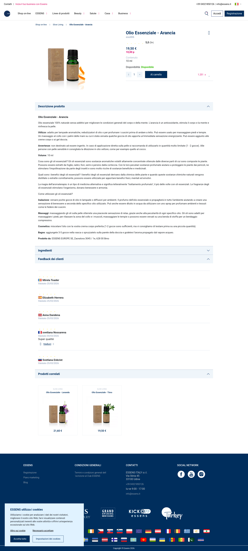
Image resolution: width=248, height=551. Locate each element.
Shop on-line (24, 13)
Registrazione (234, 13)
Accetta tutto (20, 539)
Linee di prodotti (60, 13)
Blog (25, 482)
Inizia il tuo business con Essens (31, 4)
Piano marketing (31, 477)
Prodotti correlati (49, 374)
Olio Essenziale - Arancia (80, 24)
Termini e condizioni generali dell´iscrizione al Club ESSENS (90, 474)
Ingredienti (45, 250)
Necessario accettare (43, 530)
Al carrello (156, 74)
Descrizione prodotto (51, 106)
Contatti (8, 4)
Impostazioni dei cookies (48, 539)
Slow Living (58, 24)
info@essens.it (224, 4)
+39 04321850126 (205, 4)
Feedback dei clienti (51, 259)
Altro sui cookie (17, 530)
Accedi (217, 13)
